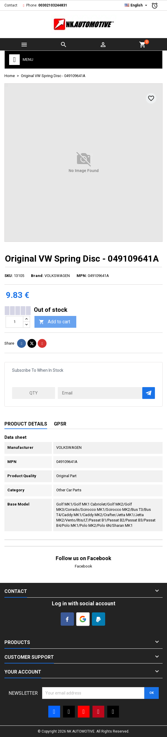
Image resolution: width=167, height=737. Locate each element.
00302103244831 (52, 5)
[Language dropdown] (137, 5)
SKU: (8, 275)
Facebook (83, 566)
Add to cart (54, 322)
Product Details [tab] (25, 424)
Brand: (37, 275)
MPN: (82, 275)
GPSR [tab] (60, 424)
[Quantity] (14, 322)
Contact (10, 5)
